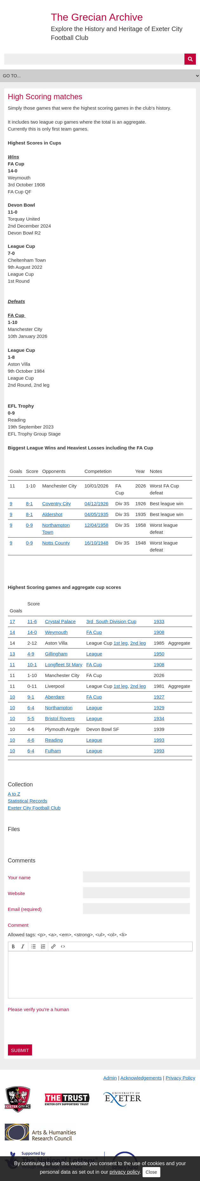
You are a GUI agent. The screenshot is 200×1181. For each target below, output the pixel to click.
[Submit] (190, 59)
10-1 (32, 664)
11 (12, 664)
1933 (159, 621)
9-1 (30, 697)
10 (12, 697)
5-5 (30, 718)
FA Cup (94, 632)
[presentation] (13, 946)
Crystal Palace (60, 621)
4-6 (30, 740)
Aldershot (52, 514)
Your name (19, 877)
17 (12, 621)
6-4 (30, 707)
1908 (159, 632)
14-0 (32, 632)
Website (16, 893)
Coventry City (56, 503)
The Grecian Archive (97, 17)
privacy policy (125, 1172)
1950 (159, 653)
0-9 (29, 525)
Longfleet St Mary (64, 664)
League (94, 653)
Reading (54, 740)
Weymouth (56, 632)
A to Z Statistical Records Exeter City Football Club (34, 800)
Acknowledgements (141, 1078)
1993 (159, 740)
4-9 (30, 653)
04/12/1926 (96, 503)
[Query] (100, 59)
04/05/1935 (96, 514)
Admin (110, 1078)
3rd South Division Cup (111, 621)
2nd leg (138, 643)
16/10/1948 (96, 542)
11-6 (32, 621)
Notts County (56, 542)
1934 (159, 718)
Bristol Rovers (60, 718)
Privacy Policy (180, 1078)
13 (12, 653)
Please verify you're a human (38, 1009)
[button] (13, 946)
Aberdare (55, 697)
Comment (18, 924)
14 (12, 632)
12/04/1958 (96, 525)
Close (151, 1172)
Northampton (59, 707)
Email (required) (25, 909)
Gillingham (56, 653)
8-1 (29, 503)
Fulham (53, 750)
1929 (159, 707)
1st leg (121, 643)
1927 (159, 697)
